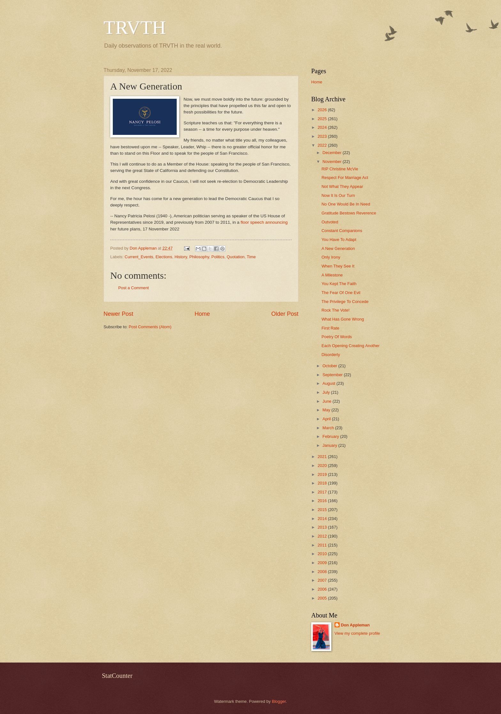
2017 (323, 492)
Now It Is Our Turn (338, 195)
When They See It (337, 266)
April (327, 418)
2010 (323, 553)
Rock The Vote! (335, 310)
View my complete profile (357, 633)
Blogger (279, 701)
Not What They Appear (342, 186)
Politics (218, 256)
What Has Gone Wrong (342, 319)
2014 (323, 518)
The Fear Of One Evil (340, 292)
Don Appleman (355, 625)
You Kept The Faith (339, 283)
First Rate (330, 328)
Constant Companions (341, 230)
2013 (323, 527)
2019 (323, 474)
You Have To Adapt (338, 239)
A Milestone (332, 275)
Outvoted (329, 222)
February (331, 436)
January (330, 445)
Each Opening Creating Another (350, 345)
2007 (323, 580)
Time (251, 256)
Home (202, 314)
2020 (323, 465)
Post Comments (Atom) (150, 326)
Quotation (236, 256)
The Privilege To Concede (344, 301)
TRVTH (135, 27)
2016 (323, 500)
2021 (323, 456)
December (332, 152)
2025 (323, 118)
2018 (323, 483)
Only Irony (330, 257)
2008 (323, 571)
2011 (323, 545)
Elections (164, 256)
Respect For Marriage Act (344, 177)
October (330, 365)
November (332, 161)
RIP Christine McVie (339, 169)
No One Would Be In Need (345, 204)
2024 (323, 127)
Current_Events (139, 256)
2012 (323, 536)
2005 (323, 598)
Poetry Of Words (336, 336)
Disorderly (330, 354)
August (329, 383)
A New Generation (338, 248)
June (327, 401)
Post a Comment (133, 287)
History (180, 256)
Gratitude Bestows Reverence (348, 213)
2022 (323, 145)
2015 (323, 509)
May (326, 409)
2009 (323, 562)
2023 (323, 136)
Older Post (284, 314)
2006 (323, 589)
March (328, 427)
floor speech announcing (264, 222)
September (333, 374)
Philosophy (199, 256)
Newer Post (118, 314)
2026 (323, 109)
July (326, 392)
